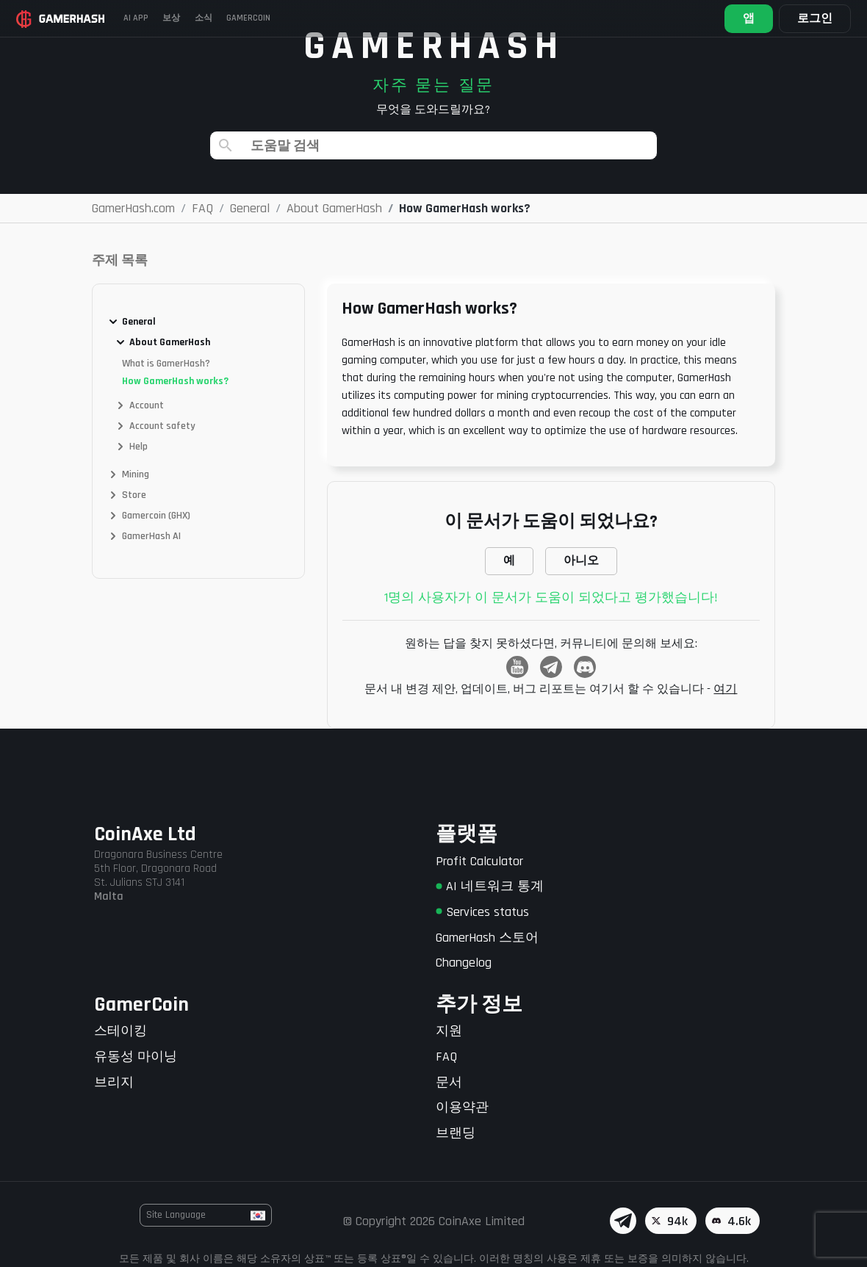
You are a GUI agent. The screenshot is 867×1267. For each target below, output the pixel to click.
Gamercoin (262, 18)
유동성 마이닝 (135, 1056)
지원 (449, 1030)
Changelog (464, 962)
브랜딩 (455, 1133)
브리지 (114, 1082)
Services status (482, 911)
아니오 (581, 560)
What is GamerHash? (166, 363)
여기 (725, 689)
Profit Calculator (479, 861)
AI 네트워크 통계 (490, 886)
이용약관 (462, 1107)
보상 (178, 18)
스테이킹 (120, 1030)
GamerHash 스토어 (487, 937)
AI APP (138, 18)
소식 (213, 18)
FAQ (446, 1056)
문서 (449, 1082)
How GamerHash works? (175, 381)
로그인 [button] (813, 18)
